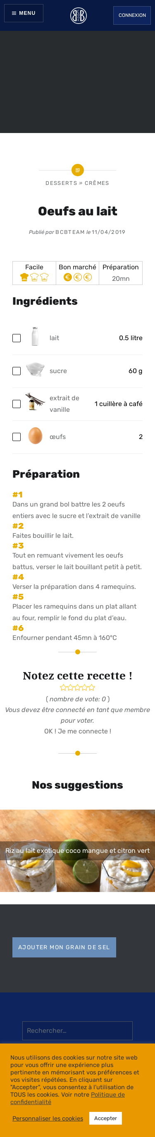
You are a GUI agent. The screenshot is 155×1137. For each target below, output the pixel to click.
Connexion (132, 15)
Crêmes (97, 183)
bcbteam (70, 232)
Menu (27, 13)
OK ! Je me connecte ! (77, 731)
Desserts (61, 183)
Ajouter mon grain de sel (64, 947)
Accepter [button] (105, 1118)
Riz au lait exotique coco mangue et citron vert (77, 851)
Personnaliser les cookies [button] (47, 1118)
